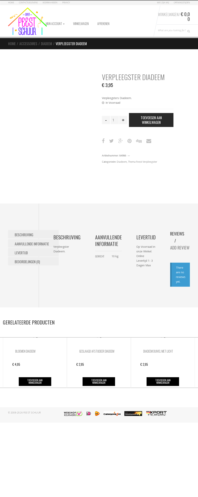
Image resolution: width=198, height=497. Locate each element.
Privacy (66, 2)
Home (11, 2)
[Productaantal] (115, 120)
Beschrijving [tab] (24, 234)
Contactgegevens (28, 2)
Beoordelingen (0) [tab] (27, 260)
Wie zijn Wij (163, 2)
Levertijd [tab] (21, 251)
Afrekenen (103, 23)
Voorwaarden (50, 2)
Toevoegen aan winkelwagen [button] (35, 388)
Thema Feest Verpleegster (142, 161)
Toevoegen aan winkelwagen (151, 120)
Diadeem (46, 43)
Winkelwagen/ (174, 16)
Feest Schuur (32, 419)
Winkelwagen (81, 23)
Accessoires (28, 43)
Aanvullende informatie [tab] (32, 243)
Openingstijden (182, 2)
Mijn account (55, 23)
